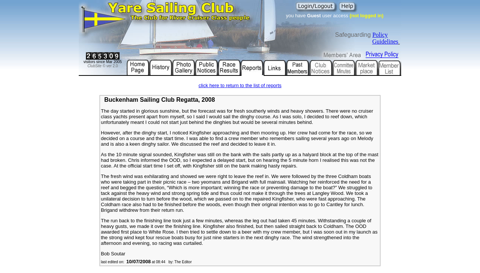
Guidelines (385, 41)
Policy (380, 35)
